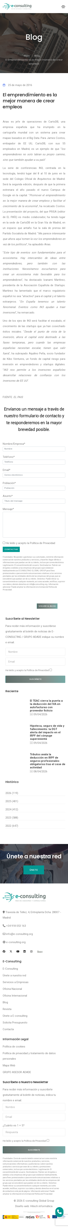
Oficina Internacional (15, 995)
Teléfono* (9, 457)
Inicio (27, 55)
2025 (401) (11, 801)
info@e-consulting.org (19, 934)
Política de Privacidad (42, 543)
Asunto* (8, 496)
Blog (37, 55)
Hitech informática (41, 1206)
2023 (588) (11, 817)
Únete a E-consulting (15, 1015)
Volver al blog (47, 606)
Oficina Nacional (12, 989)
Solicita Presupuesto (15, 1022)
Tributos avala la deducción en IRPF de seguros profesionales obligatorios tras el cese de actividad (47, 761)
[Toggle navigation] (63, 6)
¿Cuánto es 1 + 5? (13, 1125)
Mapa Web (9, 1065)
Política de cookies (14, 1046)
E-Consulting (10, 968)
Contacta (8, 1029)
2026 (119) (11, 793)
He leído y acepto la (28, 670)
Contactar (11, 549)
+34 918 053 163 (16, 925)
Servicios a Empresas (15, 982)
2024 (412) (11, 809)
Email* (6, 470)
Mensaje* (8, 509)
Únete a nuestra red (14, 975)
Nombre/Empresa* (14, 443)
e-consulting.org (16, 942)
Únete (34, 870)
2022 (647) (11, 825)
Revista (7, 1009)
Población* (9, 483)
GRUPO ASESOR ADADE (17, 1072)
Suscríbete (35, 679)
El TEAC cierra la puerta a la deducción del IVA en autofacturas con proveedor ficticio (46, 705)
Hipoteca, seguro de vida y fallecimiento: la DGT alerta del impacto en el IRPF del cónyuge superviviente (47, 732)
